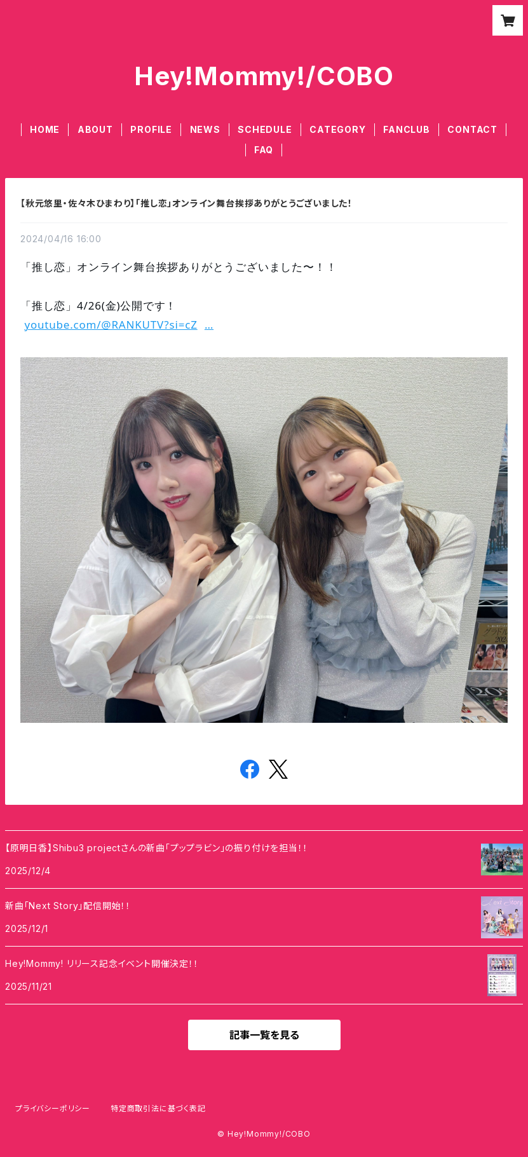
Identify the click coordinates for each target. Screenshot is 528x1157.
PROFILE (151, 129)
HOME (45, 129)
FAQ (263, 149)
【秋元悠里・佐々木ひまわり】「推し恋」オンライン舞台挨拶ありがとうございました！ (186, 203)
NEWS (205, 129)
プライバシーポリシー (52, 1108)
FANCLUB (406, 129)
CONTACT (472, 129)
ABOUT (95, 129)
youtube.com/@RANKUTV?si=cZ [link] (118, 324)
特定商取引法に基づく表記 (158, 1108)
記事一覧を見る (264, 1035)
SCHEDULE (265, 129)
